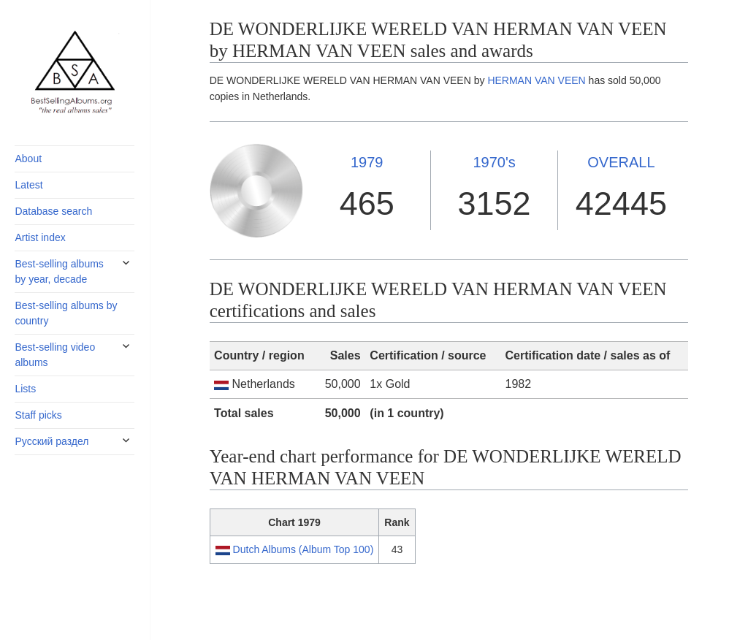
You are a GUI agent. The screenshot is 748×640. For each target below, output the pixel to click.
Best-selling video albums (55, 354)
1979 (367, 162)
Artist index (40, 237)
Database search (53, 211)
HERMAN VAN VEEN (536, 80)
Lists (25, 389)
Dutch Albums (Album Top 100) (303, 549)
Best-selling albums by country (66, 313)
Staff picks (38, 415)
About (28, 158)
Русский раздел (51, 441)
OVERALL (620, 162)
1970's (494, 162)
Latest (28, 185)
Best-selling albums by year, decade (59, 271)
